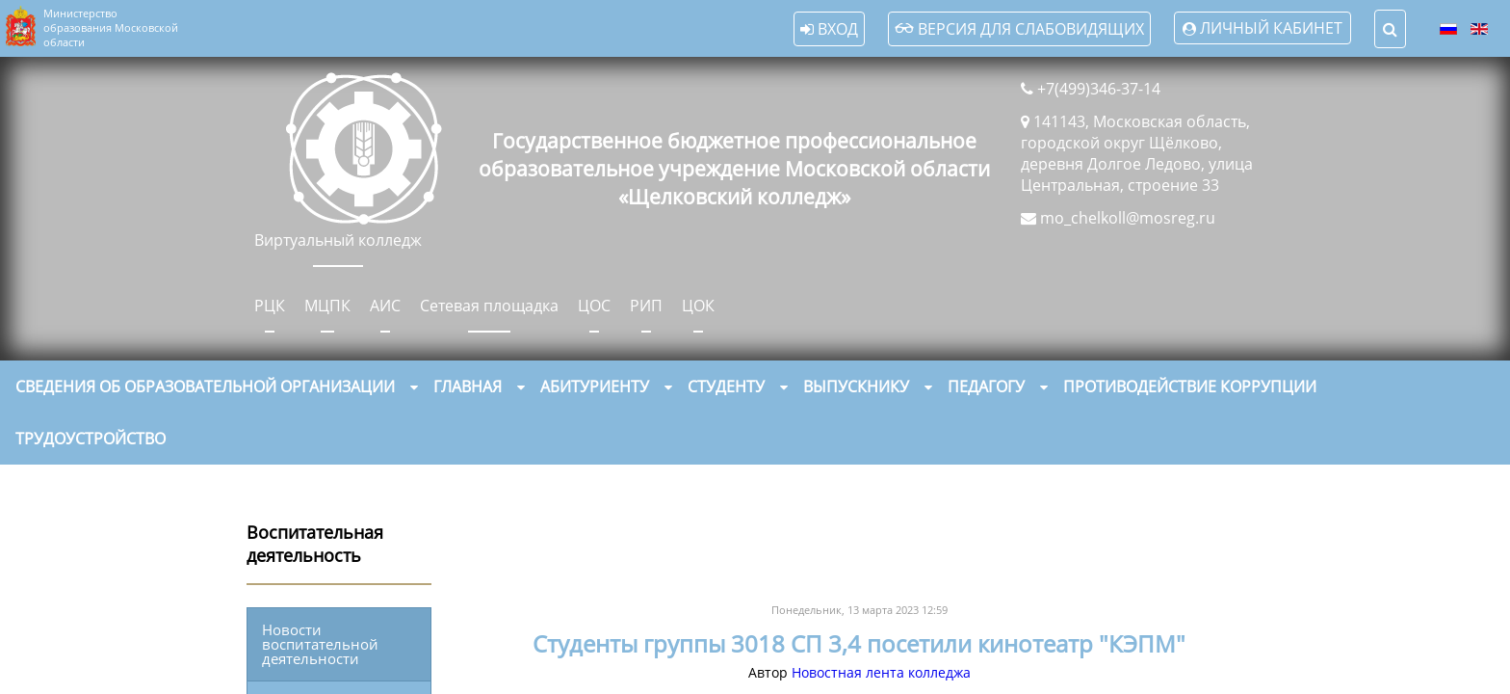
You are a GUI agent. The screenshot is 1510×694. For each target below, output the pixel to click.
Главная (467, 386)
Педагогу (986, 386)
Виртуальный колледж (338, 240)
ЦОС (594, 305)
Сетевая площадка (489, 305)
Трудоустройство (90, 438)
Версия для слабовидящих (1019, 29)
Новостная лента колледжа (881, 672)
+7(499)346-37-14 (1098, 88)
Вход (829, 29)
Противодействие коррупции (1189, 386)
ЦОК (698, 305)
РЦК (269, 305)
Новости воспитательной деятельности (320, 644)
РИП (646, 305)
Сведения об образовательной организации (205, 386)
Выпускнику (856, 386)
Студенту (726, 386)
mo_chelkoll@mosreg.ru (1127, 217)
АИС (385, 305)
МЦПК (327, 305)
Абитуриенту (594, 386)
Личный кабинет (1271, 28)
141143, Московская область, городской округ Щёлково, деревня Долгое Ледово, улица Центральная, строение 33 (1137, 153)
